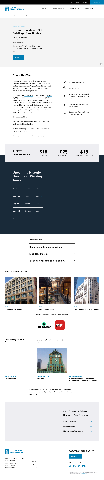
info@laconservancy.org (11, 470)
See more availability (18, 43)
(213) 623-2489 (12, 466)
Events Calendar (20, 15)
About (71, 2)
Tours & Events (57, 9)
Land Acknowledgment (35, 471)
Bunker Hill (28, 98)
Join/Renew (97, 2)
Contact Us (32, 468)
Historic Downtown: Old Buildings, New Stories (39, 15)
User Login (84, 2)
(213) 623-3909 (11, 468)
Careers (31, 462)
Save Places (73, 9)
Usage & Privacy (84, 476)
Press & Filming (33, 465)
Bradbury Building (22, 91)
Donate (77, 2)
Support (87, 9)
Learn (42, 9)
